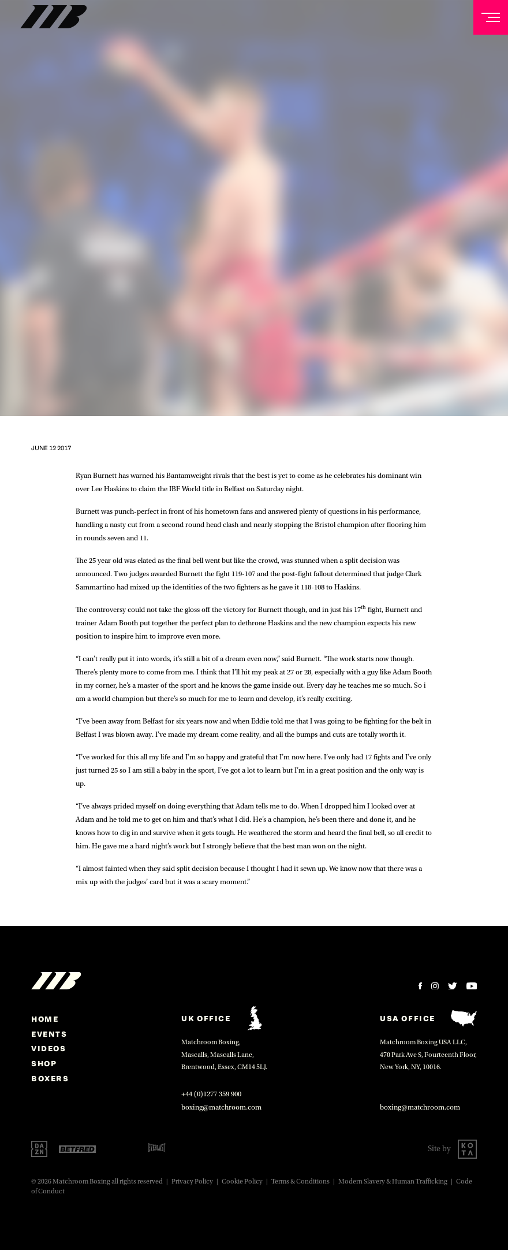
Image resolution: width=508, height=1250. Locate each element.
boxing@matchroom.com (221, 1107)
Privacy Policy (192, 1181)
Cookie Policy (242, 1181)
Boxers (50, 1078)
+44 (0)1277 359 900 (211, 1094)
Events (49, 1033)
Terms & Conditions (300, 1181)
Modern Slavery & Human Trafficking (392, 1181)
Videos (48, 1048)
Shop (44, 1063)
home (44, 1018)
